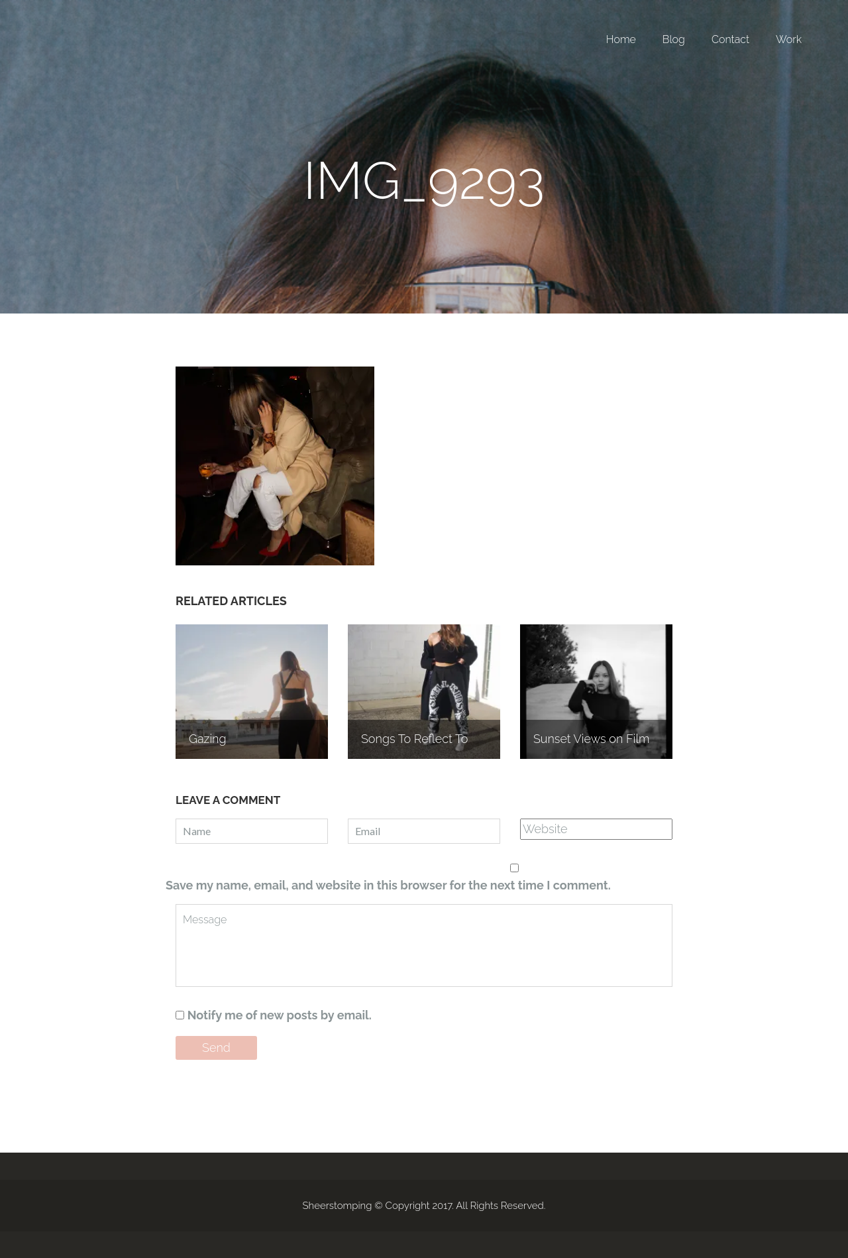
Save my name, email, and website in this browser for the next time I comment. (388, 885)
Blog (673, 39)
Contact (730, 39)
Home (621, 39)
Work (789, 39)
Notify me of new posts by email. (279, 1015)
